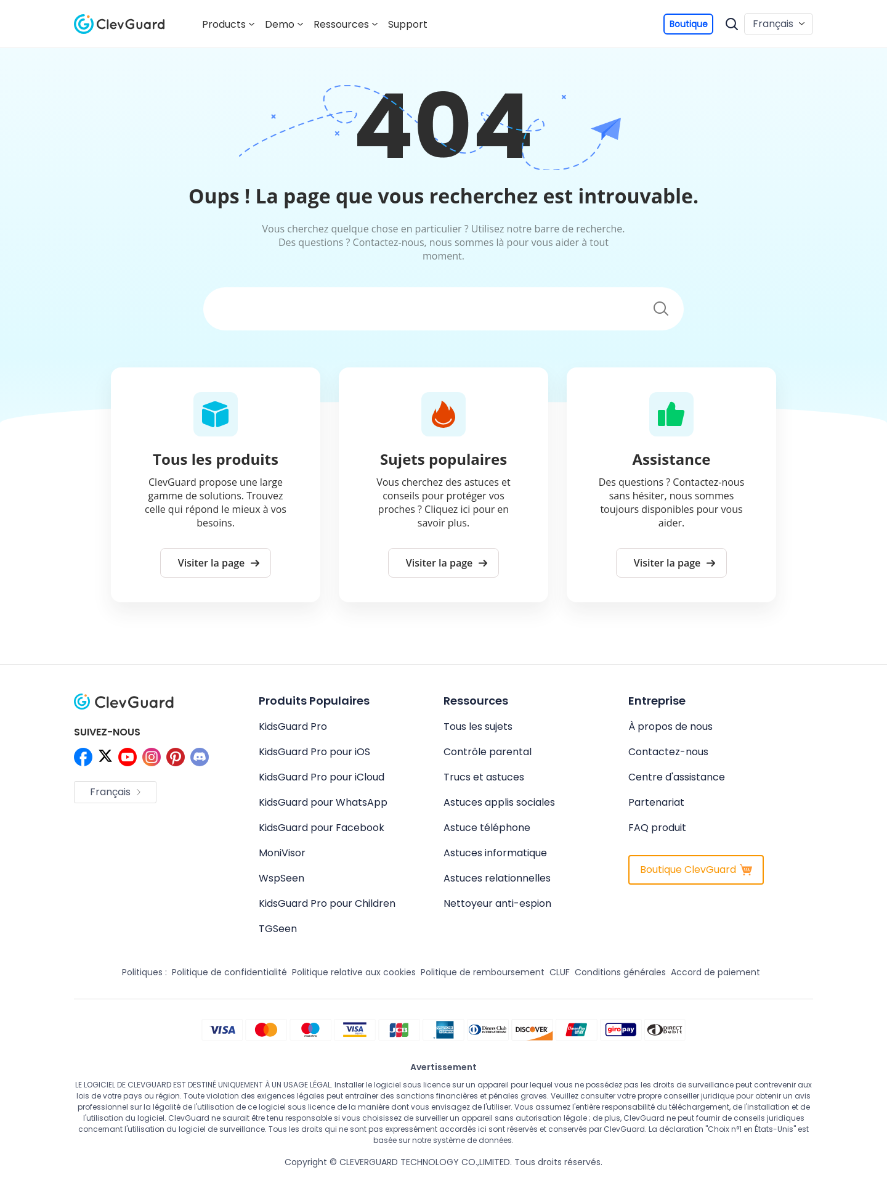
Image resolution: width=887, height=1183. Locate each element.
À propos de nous (670, 726)
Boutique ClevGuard (696, 869)
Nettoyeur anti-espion (497, 903)
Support (407, 24)
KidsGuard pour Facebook (321, 828)
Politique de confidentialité (229, 972)
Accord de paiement (715, 972)
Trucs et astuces (484, 777)
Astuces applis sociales (499, 802)
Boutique (689, 24)
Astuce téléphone (487, 828)
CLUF (559, 972)
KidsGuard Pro (293, 726)
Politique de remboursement (483, 972)
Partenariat (656, 802)
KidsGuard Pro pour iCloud (321, 777)
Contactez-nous (668, 752)
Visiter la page (219, 563)
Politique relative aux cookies (354, 972)
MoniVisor (282, 853)
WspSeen (281, 878)
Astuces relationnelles (497, 878)
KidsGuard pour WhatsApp (323, 802)
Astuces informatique (495, 853)
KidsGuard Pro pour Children (327, 903)
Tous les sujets (478, 726)
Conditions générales (620, 972)
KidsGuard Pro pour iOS (314, 752)
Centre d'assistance (676, 777)
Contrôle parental (488, 752)
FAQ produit (657, 828)
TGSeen (278, 929)
